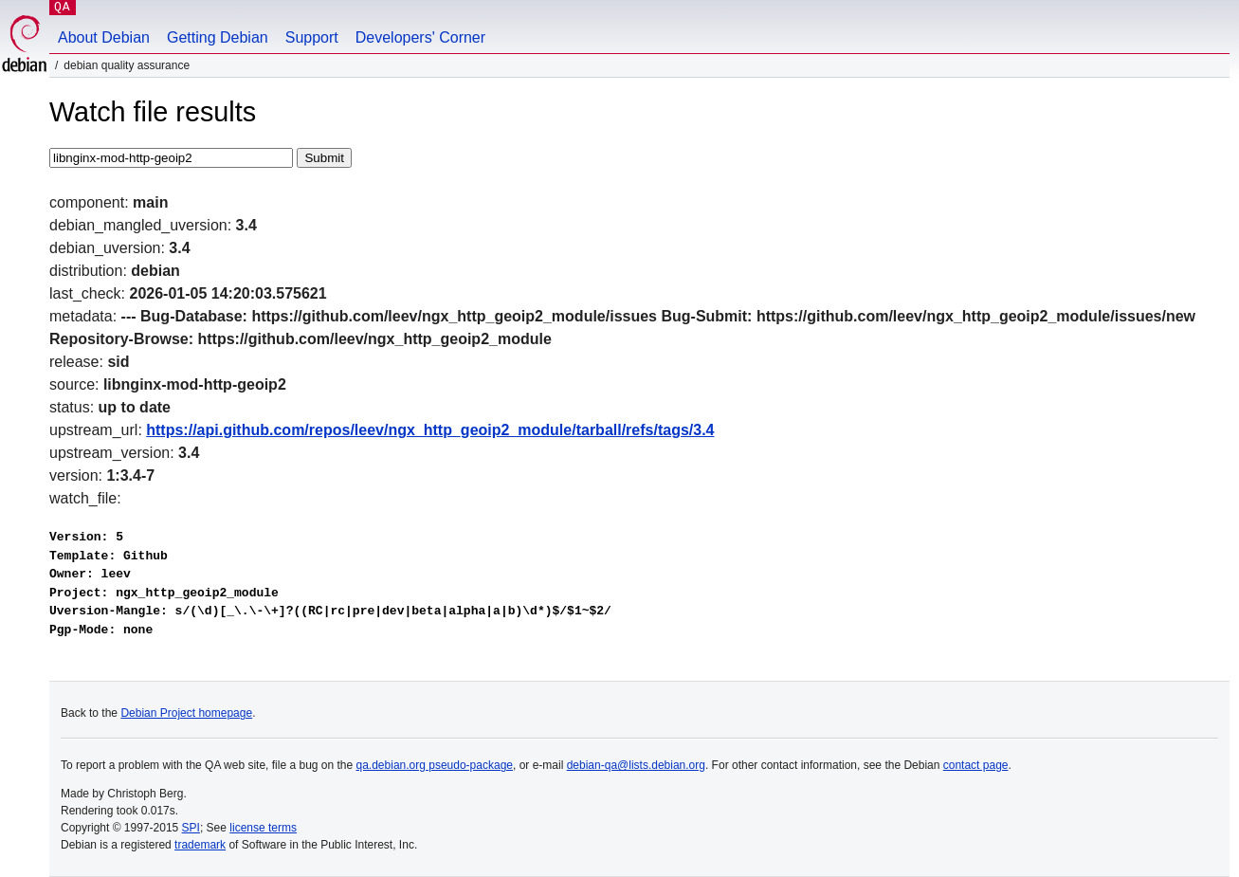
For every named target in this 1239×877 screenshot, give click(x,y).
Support (311, 37)
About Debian (104, 37)
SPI (191, 827)
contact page (976, 765)
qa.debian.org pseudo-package (434, 765)
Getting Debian (217, 37)
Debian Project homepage (186, 713)
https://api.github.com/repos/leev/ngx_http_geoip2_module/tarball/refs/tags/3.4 (430, 430)
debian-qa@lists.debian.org (636, 765)
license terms (263, 827)
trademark (200, 844)
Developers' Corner (420, 37)
